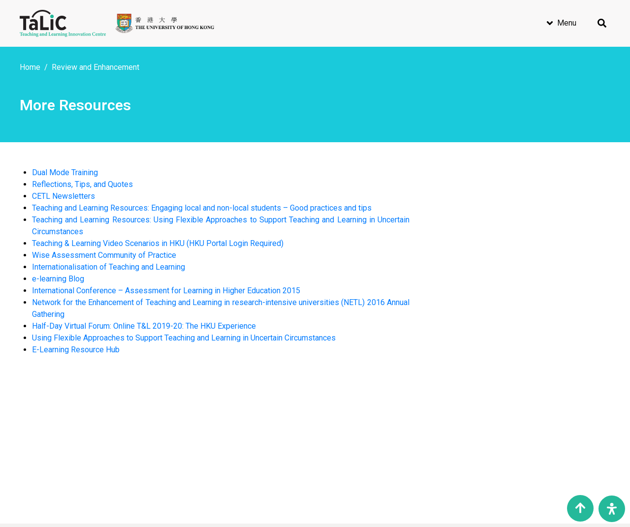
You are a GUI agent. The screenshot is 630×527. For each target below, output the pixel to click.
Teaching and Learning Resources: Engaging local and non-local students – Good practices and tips (202, 208)
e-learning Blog (58, 278)
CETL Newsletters (63, 196)
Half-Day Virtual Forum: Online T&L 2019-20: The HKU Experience (144, 326)
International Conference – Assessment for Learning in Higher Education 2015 (166, 290)
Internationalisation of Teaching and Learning (108, 267)
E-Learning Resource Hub (76, 349)
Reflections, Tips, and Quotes (82, 184)
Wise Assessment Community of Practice (104, 255)
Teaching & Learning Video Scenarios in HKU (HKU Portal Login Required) (158, 243)
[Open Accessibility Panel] (611, 509)
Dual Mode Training (65, 172)
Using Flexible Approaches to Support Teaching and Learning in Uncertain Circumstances (184, 337)
